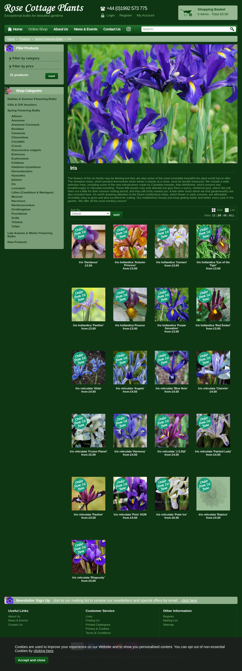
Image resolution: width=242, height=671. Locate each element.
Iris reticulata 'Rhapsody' (88, 577)
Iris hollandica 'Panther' (88, 325)
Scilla (15, 217)
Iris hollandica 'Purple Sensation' (171, 327)
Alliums (16, 116)
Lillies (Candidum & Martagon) (32, 192)
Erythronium (20, 158)
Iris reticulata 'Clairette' (213, 388)
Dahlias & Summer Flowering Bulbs (32, 98)
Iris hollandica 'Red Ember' (213, 325)
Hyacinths (18, 175)
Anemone (18, 120)
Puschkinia (19, 213)
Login (111, 15)
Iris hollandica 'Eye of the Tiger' (213, 264)
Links (89, 616)
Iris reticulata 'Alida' (88, 388)
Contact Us (112, 29)
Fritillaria (17, 162)
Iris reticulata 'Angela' (130, 388)
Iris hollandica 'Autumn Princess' (130, 264)
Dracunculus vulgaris (26, 150)
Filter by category (25, 58)
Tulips (15, 226)
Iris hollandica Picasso (130, 325)
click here (189, 600)
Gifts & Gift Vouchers (22, 104)
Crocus (16, 145)
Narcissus (18, 200)
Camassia (18, 133)
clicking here (43, 651)
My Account (145, 15)
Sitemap (168, 624)
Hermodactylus (21, 171)
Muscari (16, 196)
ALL (232, 215)
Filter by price (23, 66)
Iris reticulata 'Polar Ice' (171, 514)
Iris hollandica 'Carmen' (171, 262)
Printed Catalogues (98, 624)
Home (17, 29)
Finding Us (93, 620)
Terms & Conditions (98, 632)
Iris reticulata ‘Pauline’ (88, 514)
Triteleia (16, 222)
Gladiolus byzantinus (26, 166)
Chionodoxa (19, 137)
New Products (17, 242)
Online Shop (38, 29)
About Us (60, 29)
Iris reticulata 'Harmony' (130, 451)
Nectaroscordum (23, 205)
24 (219, 215)
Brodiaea (17, 128)
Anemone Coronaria (25, 124)
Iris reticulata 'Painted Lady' (213, 451)
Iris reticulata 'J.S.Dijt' (171, 451)
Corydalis (18, 141)
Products (24, 38)
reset (51, 76)
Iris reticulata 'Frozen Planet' (88, 451)
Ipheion (16, 179)
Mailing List (170, 620)
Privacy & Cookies (97, 628)
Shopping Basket (211, 9)
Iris (13, 183)
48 (225, 215)
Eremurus (18, 154)
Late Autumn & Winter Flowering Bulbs (30, 234)
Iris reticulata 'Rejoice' (213, 514)
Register (126, 15)
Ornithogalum (21, 209)
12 (213, 215)
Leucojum (18, 188)
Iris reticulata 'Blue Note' (172, 388)
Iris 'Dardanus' (88, 262)
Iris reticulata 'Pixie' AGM (130, 514)
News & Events (85, 29)
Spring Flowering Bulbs (49, 38)
